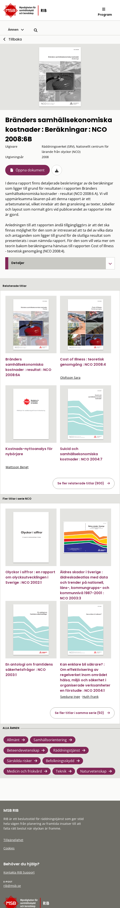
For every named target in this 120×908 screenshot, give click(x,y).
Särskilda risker (19, 760)
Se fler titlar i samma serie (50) (79, 713)
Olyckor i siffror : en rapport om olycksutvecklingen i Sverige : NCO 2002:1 (30, 577)
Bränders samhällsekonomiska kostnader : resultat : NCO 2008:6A (28, 367)
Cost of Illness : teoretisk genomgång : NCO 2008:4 (83, 362)
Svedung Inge (70, 697)
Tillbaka (15, 39)
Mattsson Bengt (17, 467)
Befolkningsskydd (60, 760)
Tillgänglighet (13, 840)
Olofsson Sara (70, 377)
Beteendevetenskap (23, 750)
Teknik (61, 771)
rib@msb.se (12, 886)
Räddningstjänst (66, 750)
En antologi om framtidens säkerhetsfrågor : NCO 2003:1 (29, 669)
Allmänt (13, 739)
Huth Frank (90, 697)
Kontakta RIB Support (19, 872)
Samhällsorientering (50, 739)
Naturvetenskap (93, 771)
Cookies (9, 848)
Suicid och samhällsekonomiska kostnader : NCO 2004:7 (81, 454)
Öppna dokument (30, 170)
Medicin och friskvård (24, 771)
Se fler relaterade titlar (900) (80, 483)
